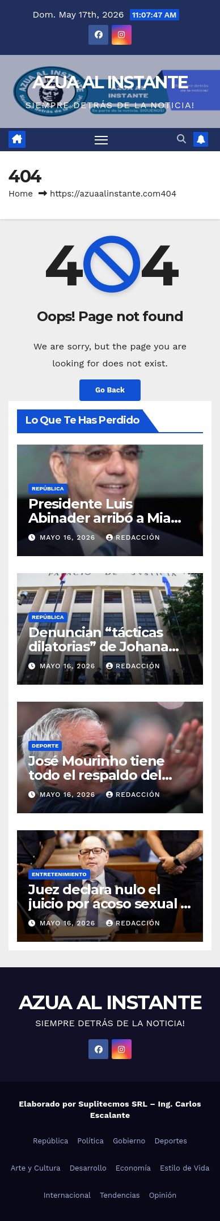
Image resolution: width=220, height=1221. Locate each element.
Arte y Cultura (36, 1168)
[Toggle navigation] (101, 140)
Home (21, 194)
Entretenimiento (59, 874)
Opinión (163, 1195)
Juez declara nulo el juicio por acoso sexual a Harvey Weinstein (108, 903)
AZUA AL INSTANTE (110, 82)
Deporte (45, 745)
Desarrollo (88, 1168)
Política (90, 1141)
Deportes (170, 1141)
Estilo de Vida (184, 1168)
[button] (181, 139)
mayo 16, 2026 (69, 537)
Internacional (67, 1195)
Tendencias (120, 1195)
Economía (133, 1168)
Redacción (133, 537)
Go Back (110, 390)
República (48, 488)
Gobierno (129, 1141)
